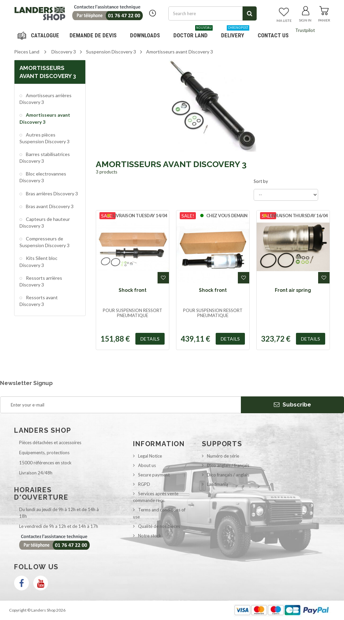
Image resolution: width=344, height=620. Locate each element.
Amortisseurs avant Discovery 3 (44, 118)
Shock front (132, 290)
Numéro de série (223, 456)
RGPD (144, 484)
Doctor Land (193, 33)
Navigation (39, 35)
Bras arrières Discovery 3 (51, 193)
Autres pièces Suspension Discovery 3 (44, 138)
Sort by (261, 181)
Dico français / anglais (228, 474)
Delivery (235, 33)
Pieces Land (26, 51)
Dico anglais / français (228, 465)
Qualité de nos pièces (159, 526)
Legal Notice (150, 456)
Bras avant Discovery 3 (49, 206)
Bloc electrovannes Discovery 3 (42, 177)
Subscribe (292, 404)
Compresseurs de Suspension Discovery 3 (44, 242)
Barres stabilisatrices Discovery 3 (44, 157)
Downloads (145, 35)
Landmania (217, 484)
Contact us (273, 35)
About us (147, 465)
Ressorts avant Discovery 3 (38, 301)
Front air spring (293, 290)
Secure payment (154, 474)
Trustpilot (305, 30)
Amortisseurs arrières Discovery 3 (45, 98)
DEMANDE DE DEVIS (93, 35)
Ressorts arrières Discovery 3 (40, 281)
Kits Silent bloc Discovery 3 (38, 261)
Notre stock (149, 535)
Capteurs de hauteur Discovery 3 (44, 222)
